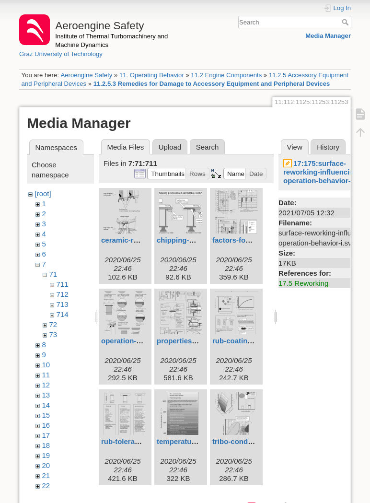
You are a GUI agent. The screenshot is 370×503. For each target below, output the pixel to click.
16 (46, 425)
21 (46, 475)
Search (346, 22)
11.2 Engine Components (226, 75)
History (328, 147)
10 (46, 365)
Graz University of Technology (61, 54)
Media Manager (328, 35)
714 (63, 314)
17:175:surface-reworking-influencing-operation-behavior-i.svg (325, 172)
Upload (170, 147)
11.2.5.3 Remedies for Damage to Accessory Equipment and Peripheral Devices (211, 83)
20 (46, 465)
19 (46, 455)
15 (46, 415)
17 (46, 435)
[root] (43, 193)
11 (46, 375)
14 (46, 405)
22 (46, 485)
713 (63, 304)
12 (46, 385)
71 (53, 274)
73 (53, 334)
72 (53, 324)
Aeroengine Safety (86, 75)
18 (46, 445)
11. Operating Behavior (151, 75)
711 (63, 284)
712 (63, 294)
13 (46, 395)
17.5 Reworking (303, 283)
